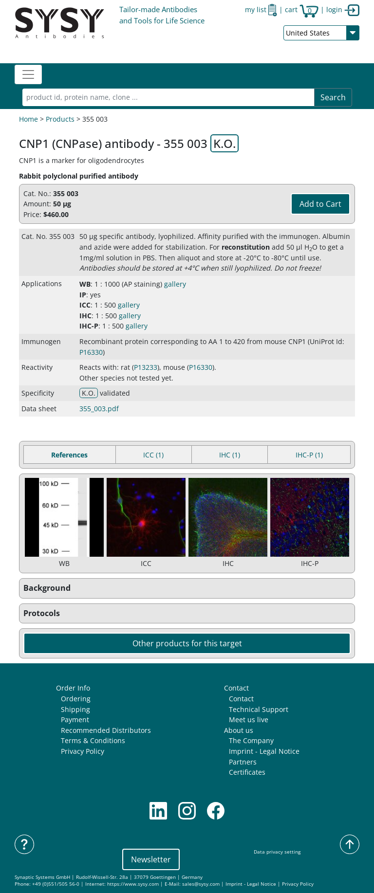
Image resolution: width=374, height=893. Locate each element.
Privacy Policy (82, 751)
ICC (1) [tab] (153, 454)
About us (238, 730)
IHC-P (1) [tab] (309, 454)
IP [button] (82, 294)
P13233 (145, 367)
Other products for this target (187, 643)
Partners (243, 761)
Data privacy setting (277, 852)
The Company (251, 740)
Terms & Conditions (93, 740)
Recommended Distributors (106, 730)
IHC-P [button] (88, 325)
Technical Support (258, 709)
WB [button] (85, 284)
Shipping (75, 709)
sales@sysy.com (201, 884)
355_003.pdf (99, 408)
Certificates (247, 772)
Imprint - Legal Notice (264, 751)
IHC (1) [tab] (229, 454)
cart (301, 9)
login (342, 9)
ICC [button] (85, 305)
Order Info (73, 688)
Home (28, 119)
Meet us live (248, 719)
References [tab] (69, 454)
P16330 (91, 352)
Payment (75, 719)
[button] (187, 588)
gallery (175, 284)
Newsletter (151, 859)
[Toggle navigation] (28, 74)
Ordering (76, 698)
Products (60, 119)
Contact (236, 688)
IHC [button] (85, 315)
